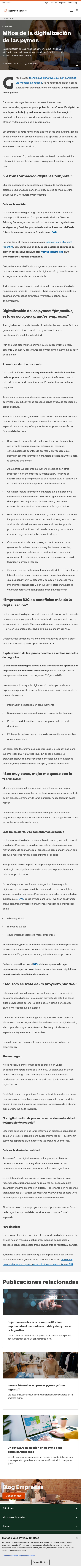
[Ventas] (54, 3)
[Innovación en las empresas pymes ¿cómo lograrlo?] (40, 1380)
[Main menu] (71, 11)
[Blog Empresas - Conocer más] (13, 1496)
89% (21, 898)
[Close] (77, 1538)
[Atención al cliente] (62, 3)
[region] (40, 1550)
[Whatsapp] (73, 3)
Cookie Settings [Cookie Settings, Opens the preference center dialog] (40, 1562)
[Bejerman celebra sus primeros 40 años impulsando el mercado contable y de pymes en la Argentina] (40, 1318)
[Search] (77, 10)
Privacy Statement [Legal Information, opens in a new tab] (26, 1556)
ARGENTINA (7, 18)
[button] (40, 1508)
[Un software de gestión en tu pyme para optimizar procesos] (40, 1443)
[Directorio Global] (7, 3)
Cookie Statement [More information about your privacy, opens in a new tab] (10, 1556)
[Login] (46, 3)
